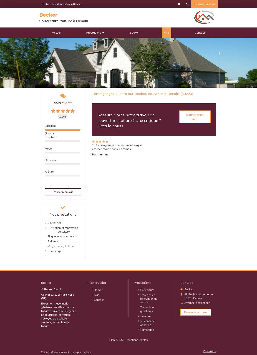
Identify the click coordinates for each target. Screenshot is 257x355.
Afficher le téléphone (197, 302)
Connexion (209, 351)
